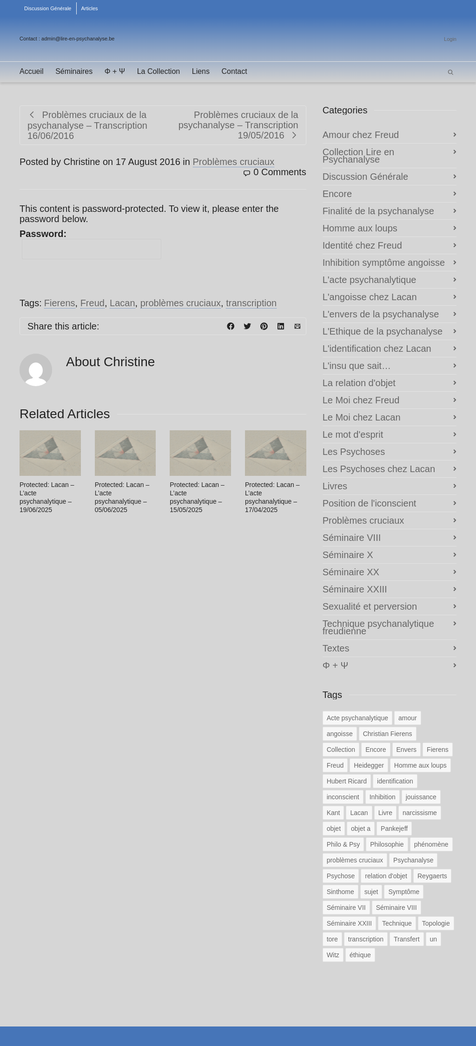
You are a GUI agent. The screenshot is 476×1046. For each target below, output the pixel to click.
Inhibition (383, 797)
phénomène (431, 844)
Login (450, 39)
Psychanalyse (413, 860)
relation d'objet (386, 876)
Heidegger (369, 765)
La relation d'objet (359, 383)
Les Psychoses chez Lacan (379, 469)
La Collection (158, 71)
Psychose (341, 876)
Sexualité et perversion (370, 606)
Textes (336, 648)
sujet (371, 891)
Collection (341, 749)
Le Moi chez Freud (361, 400)
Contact (234, 71)
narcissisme (420, 812)
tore (332, 939)
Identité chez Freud (362, 245)
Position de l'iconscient (369, 503)
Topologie (436, 923)
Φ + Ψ (115, 71)
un (433, 939)
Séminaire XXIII (355, 589)
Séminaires (74, 71)
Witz (333, 955)
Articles (89, 8)
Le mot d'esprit (353, 434)
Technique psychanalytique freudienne (378, 627)
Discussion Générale (48, 8)
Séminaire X (348, 555)
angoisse (340, 733)
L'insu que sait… (357, 366)
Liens (201, 71)
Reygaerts (432, 876)
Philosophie (386, 844)
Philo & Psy (343, 844)
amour (407, 718)
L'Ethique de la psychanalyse (383, 331)
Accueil (32, 71)
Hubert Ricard (347, 781)
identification (395, 781)
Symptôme (403, 891)
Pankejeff (394, 828)
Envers (407, 749)
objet (334, 828)
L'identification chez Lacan (377, 348)
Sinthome (340, 891)
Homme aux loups (360, 228)
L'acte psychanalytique (369, 280)
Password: (90, 244)
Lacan (122, 303)
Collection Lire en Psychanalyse (359, 155)
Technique (397, 923)
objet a (360, 828)
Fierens (59, 303)
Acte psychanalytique (357, 718)
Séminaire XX (351, 572)
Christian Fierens (387, 733)
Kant (333, 812)
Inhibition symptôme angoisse (384, 262)
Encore (337, 194)
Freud (92, 303)
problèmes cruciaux (180, 303)
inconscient (343, 797)
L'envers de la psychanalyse (381, 314)
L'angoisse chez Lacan (370, 297)
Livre (385, 812)
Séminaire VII (346, 907)
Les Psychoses (354, 452)
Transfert (407, 939)
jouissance (421, 797)
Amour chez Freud (361, 135)
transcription (251, 303)
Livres (335, 486)
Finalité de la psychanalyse (378, 211)
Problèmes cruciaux (234, 162)
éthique (360, 955)
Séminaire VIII (352, 538)
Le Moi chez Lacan (362, 417)
